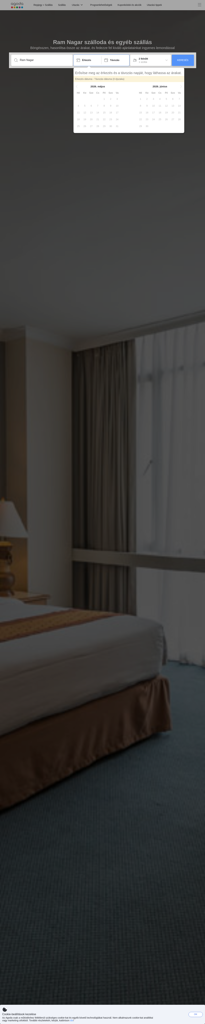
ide (71, 1020)
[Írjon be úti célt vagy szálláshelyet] (44, 60)
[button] (76, 86)
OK (195, 1014)
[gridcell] (104, 99)
